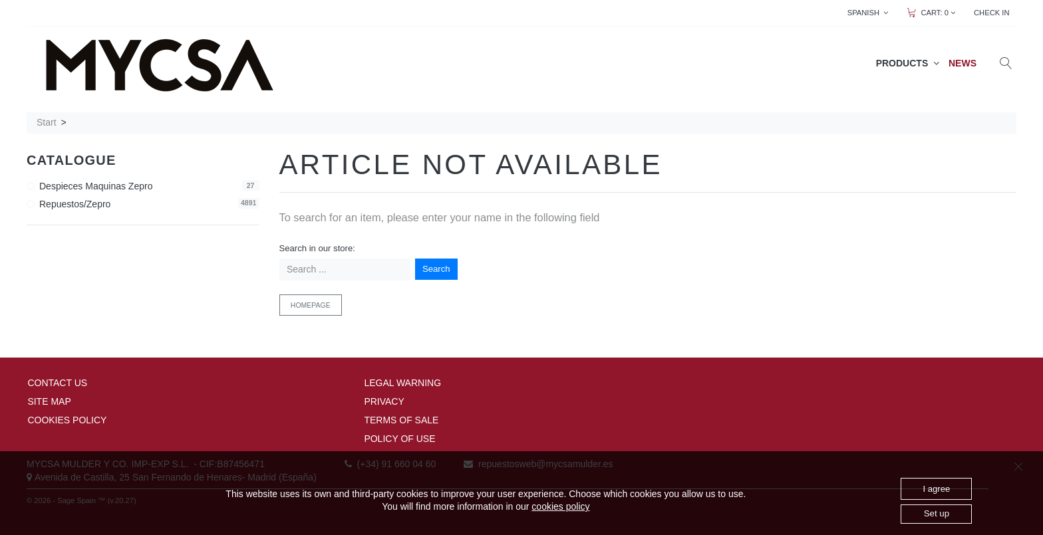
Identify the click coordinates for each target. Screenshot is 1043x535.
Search (436, 269)
